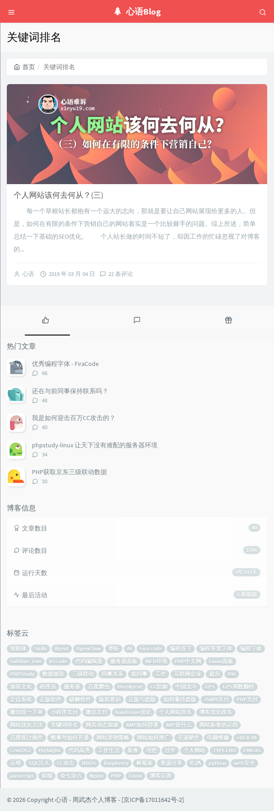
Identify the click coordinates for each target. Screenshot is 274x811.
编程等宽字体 (215, 648)
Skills (40, 648)
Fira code (151, 648)
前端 (46, 775)
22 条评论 (120, 274)
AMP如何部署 (142, 724)
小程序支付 (64, 712)
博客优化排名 (215, 712)
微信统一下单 (26, 712)
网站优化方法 (26, 724)
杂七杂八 (71, 775)
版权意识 (110, 699)
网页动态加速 (102, 724)
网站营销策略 (112, 737)
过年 (170, 750)
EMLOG (252, 750)
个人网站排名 (175, 712)
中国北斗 (186, 686)
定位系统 (21, 699)
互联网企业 (187, 674)
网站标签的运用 (218, 724)
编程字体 (251, 648)
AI (129, 648)
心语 (28, 274)
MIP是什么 (179, 724)
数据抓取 (53, 674)
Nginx (96, 775)
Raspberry (116, 763)
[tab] (45, 319)
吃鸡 (195, 763)
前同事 (139, 674)
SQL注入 (39, 763)
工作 (160, 674)
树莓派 (144, 763)
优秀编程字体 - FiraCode (65, 364)
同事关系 (112, 674)
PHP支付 (247, 699)
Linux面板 (221, 661)
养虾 (113, 648)
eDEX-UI (247, 737)
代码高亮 (79, 750)
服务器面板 (123, 661)
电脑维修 (218, 737)
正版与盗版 (142, 699)
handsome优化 (133, 712)
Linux (135, 775)
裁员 (214, 674)
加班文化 (21, 686)
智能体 (18, 648)
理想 (151, 750)
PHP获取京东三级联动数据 (69, 472)
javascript (22, 775)
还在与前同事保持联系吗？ (70, 391)
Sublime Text (25, 661)
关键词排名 (64, 724)
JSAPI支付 (216, 699)
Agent (62, 648)
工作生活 (109, 750)
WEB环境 (156, 661)
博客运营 (161, 775)
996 (232, 674)
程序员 (48, 686)
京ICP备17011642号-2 (152, 800)
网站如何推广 (153, 737)
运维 (15, 763)
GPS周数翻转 (238, 686)
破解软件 (80, 699)
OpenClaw (88, 648)
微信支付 (96, 712)
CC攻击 (65, 763)
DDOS (89, 763)
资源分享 (171, 763)
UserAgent (129, 686)
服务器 (72, 686)
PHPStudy (22, 674)
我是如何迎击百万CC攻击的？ (74, 418)
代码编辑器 (88, 661)
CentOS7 (20, 750)
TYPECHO (224, 750)
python (217, 763)
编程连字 (181, 648)
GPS (210, 686)
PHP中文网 (188, 661)
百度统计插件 (26, 737)
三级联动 (83, 674)
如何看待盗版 (179, 699)
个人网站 (194, 750)
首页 (24, 67)
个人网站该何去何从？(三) (58, 195)
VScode (58, 661)
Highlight (50, 750)
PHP (116, 775)
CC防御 (158, 686)
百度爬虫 (99, 686)
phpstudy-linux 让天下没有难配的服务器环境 (94, 445)
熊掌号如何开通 (70, 737)
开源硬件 (188, 737)
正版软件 (50, 699)
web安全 (244, 763)
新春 (132, 750)
